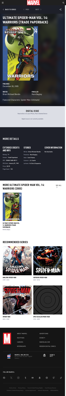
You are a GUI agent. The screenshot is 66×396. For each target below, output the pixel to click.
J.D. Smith (33, 160)
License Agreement (30, 390)
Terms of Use (12, 388)
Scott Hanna (31, 157)
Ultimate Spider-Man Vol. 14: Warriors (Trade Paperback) (11, 225)
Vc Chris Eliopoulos (35, 163)
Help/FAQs (20, 338)
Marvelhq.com (45, 342)
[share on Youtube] (33, 378)
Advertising (44, 333)
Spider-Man (6, 317)
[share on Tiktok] (61, 378)
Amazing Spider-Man (9, 277)
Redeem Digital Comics (48, 346)
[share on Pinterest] (47, 378)
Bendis (4, 229)
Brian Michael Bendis (11, 94)
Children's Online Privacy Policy (15, 390)
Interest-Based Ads (43, 390)
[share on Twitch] (54, 378)
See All (58, 186)
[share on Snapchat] (40, 378)
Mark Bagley (37, 94)
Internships (21, 346)
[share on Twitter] (11, 378)
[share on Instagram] (18, 378)
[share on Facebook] (4, 378)
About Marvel (22, 333)
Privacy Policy (21, 388)
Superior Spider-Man (40, 277)
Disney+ (42, 338)
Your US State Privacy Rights (35, 388)
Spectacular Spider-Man (41, 317)
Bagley (8, 229)
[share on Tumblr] (25, 378)
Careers (20, 342)
